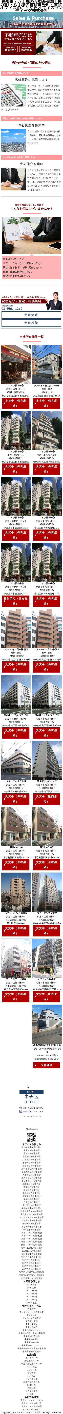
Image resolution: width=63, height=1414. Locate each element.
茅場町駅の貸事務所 (32, 1162)
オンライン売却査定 (32, 1318)
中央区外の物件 (32, 1342)
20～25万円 (31, 1297)
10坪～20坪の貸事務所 (31, 1233)
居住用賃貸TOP (31, 1360)
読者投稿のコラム (32, 1382)
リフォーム (32, 1370)
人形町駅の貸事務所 (32, 1175)
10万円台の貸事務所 (31, 1260)
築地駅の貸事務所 (32, 1199)
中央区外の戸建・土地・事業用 (31, 1348)
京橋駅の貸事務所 (32, 1153)
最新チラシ (32, 1315)
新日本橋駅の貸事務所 (32, 1169)
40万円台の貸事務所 (31, 1269)
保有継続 (47, 1065)
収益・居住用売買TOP (31, 1364)
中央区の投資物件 (32, 1336)
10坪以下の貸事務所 (31, 1229)
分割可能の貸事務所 (32, 1223)
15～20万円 (31, 1293)
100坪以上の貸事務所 (31, 1251)
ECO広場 (31, 1385)
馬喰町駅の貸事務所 (32, 1184)
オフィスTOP (31, 1357)
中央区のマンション (32, 1330)
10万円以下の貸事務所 (31, 1257)
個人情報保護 (32, 1391)
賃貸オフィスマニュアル (31, 1400)
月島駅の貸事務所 (32, 1202)
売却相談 (31, 322)
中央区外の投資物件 (32, 1351)
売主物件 (32, 1309)
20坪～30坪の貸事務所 (31, 1236)
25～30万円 (31, 1300)
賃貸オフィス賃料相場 (32, 1406)
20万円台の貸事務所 (31, 1263)
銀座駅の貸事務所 (32, 1190)
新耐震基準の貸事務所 (32, 1220)
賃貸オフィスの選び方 (32, 1403)
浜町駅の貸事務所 (32, 1187)
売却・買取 (32, 1367)
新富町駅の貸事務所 (32, 1196)
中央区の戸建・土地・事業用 (31, 1333)
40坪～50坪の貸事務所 (31, 1242)
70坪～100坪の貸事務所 (31, 1248)
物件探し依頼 (32, 1321)
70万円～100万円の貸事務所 (31, 1275)
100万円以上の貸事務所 (31, 1278)
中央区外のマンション (32, 1345)
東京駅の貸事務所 (32, 1150)
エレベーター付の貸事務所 (31, 1217)
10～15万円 (31, 1290)
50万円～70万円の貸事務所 (31, 1272)
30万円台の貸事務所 (31, 1266)
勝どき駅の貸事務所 (32, 1205)
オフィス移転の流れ (32, 1409)
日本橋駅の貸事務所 (32, 1156)
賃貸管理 (32, 1373)
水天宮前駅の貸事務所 (32, 1178)
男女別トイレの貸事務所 (31, 1214)
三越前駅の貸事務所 (32, 1165)
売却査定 (31, 314)
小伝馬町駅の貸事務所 (32, 1172)
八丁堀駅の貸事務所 (32, 1159)
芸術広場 (32, 1388)
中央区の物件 (32, 1327)
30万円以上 (31, 1303)
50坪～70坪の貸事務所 (31, 1245)
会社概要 (32, 1376)
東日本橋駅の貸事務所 (32, 1181)
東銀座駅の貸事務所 (32, 1193)
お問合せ (32, 1394)
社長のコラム (32, 1379)
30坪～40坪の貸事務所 (31, 1239)
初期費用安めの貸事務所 (31, 1211)
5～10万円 (31, 1287)
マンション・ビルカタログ (31, 1312)
